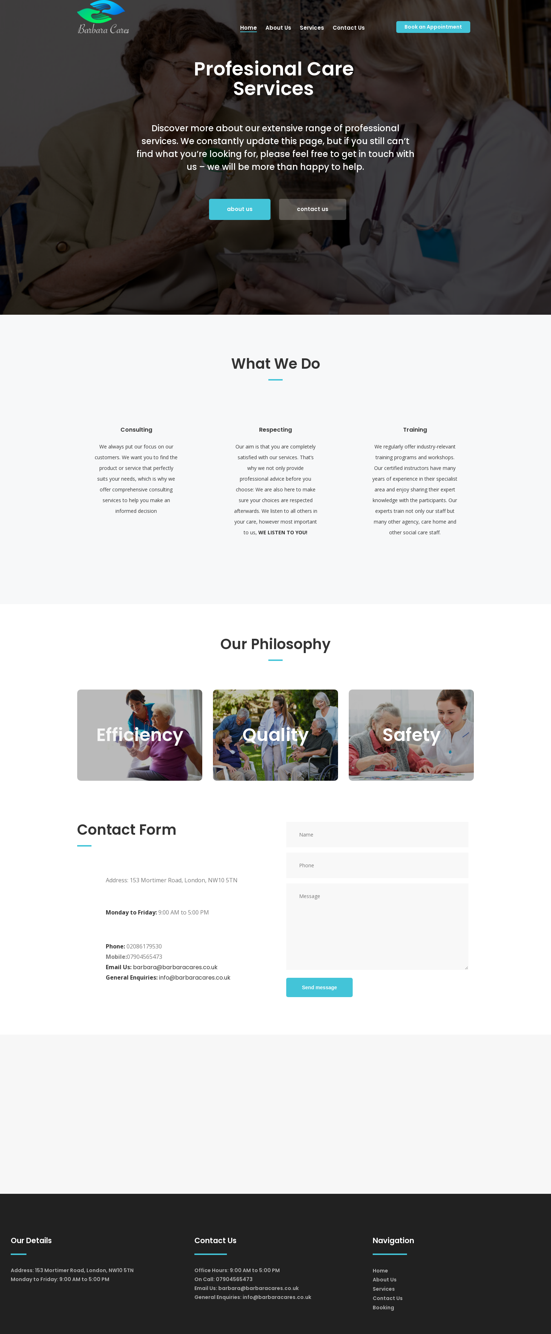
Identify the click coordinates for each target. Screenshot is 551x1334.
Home (380, 1270)
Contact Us (388, 1298)
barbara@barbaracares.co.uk (175, 967)
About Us (385, 1279)
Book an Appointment (433, 26)
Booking (383, 1307)
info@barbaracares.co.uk (194, 977)
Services (384, 1289)
